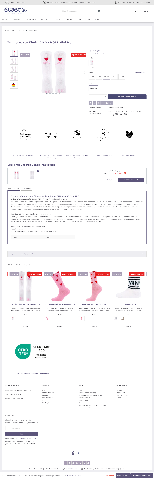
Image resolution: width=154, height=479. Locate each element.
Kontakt (45, 395)
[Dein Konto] (135, 11)
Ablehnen (110, 476)
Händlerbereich (48, 393)
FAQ (43, 390)
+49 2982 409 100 (13, 395)
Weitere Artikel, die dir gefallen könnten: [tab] (23, 265)
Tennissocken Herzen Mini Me (94, 304)
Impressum (83, 400)
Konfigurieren (123, 476)
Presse (118, 400)
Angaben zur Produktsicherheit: (22, 254)
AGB (80, 390)
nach (29, 374)
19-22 (99, 77)
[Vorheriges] (21, 72)
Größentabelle (141, 73)
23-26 (106, 77)
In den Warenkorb (127, 97)
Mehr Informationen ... (75, 476)
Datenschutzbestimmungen (25, 439)
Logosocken (120, 393)
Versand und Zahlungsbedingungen (92, 405)
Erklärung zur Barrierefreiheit (90, 395)
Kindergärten (47, 403)
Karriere (119, 390)
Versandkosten (71, 469)
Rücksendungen (48, 398)
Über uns (119, 403)
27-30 (114, 77)
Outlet (118, 398)
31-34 (122, 77)
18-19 (92, 77)
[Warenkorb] (144, 11)
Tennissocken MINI (128, 304)
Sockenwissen (84, 403)
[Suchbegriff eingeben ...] (77, 11)
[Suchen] (98, 11)
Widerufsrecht (84, 408)
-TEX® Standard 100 (41, 374)
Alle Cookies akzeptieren (142, 476)
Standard (93, 88)
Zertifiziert (20, 374)
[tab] (13, 188)
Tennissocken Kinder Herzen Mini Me (60, 304)
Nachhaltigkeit (122, 395)
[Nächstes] (84, 72)
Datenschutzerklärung (87, 393)
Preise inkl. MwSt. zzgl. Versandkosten (102, 54)
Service (45, 400)
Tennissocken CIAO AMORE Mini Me (25, 304)
